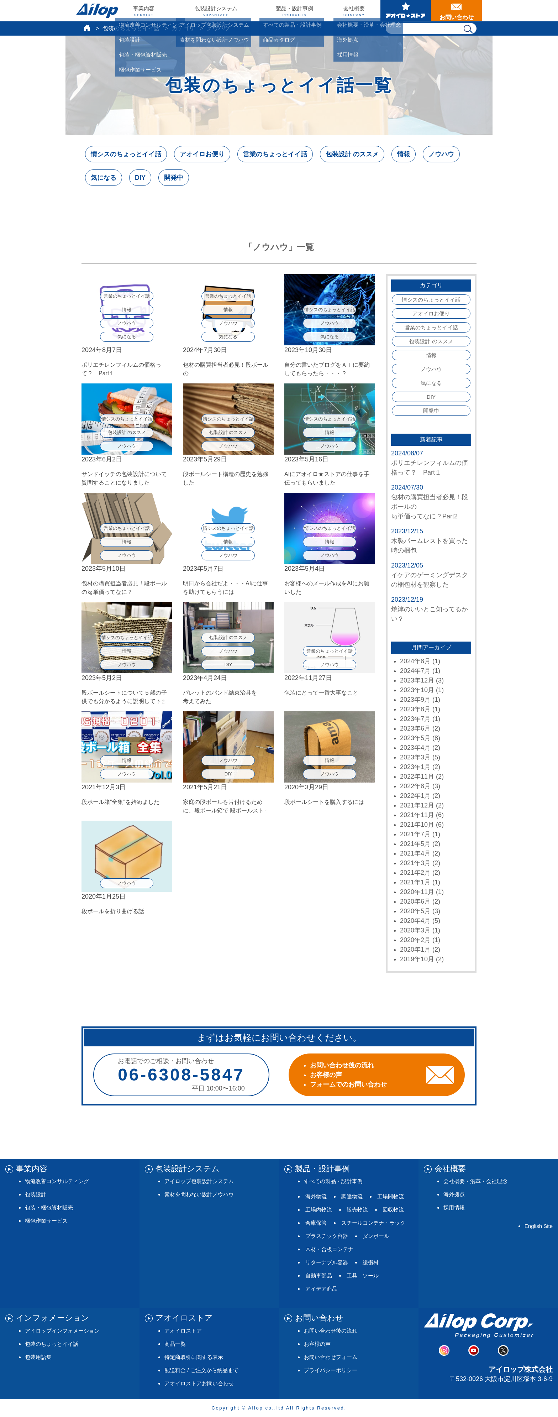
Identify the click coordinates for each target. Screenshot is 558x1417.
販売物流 (357, 1210)
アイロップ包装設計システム (199, 1181)
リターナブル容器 (326, 1262)
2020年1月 (415, 949)
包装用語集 (38, 1357)
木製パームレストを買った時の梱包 (429, 545)
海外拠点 (454, 1194)
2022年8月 (415, 786)
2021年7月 (415, 834)
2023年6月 (415, 728)
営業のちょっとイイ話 (275, 154)
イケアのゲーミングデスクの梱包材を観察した (429, 579)
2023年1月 (415, 766)
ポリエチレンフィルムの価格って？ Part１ (429, 467)
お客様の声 (317, 1344)
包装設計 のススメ (352, 154)
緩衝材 (371, 1262)
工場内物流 (318, 1210)
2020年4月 (415, 920)
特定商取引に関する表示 (193, 1357)
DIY (140, 177)
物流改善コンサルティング (57, 1181)
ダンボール (376, 1236)
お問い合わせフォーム (330, 1357)
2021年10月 (417, 824)
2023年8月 (415, 709)
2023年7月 (415, 718)
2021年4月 (415, 853)
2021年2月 (415, 872)
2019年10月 (417, 959)
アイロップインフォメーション (62, 1331)
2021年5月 (415, 843)
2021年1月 (415, 882)
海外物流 (316, 1196)
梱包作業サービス (46, 1221)
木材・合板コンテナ (329, 1249)
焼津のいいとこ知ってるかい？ (429, 614)
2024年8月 (415, 661)
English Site (539, 1226)
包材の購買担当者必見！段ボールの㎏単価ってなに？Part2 (429, 506)
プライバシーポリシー (330, 1370)
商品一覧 (175, 1344)
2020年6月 (415, 901)
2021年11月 (417, 815)
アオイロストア (183, 1331)
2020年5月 (415, 911)
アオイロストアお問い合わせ (199, 1383)
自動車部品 (318, 1275)
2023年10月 (417, 690)
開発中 (173, 177)
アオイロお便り (202, 154)
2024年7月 (415, 670)
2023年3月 (415, 757)
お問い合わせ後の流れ (330, 1331)
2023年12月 (417, 680)
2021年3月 (415, 863)
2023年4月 (415, 747)
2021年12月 (417, 805)
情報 (403, 154)
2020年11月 (417, 891)
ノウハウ (441, 154)
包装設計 (35, 1194)
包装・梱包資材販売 (49, 1207)
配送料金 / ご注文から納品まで (201, 1370)
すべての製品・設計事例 (333, 1181)
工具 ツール (363, 1275)
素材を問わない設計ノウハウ (199, 1194)
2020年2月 (415, 939)
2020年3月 (415, 930)
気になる (103, 177)
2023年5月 (415, 738)
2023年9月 (415, 699)
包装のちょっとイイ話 (130, 28)
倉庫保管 (316, 1223)
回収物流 (393, 1210)
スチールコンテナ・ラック (373, 1223)
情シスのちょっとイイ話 (126, 154)
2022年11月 (417, 776)
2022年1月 (415, 795)
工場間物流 (390, 1196)
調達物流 (352, 1196)
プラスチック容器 (326, 1236)
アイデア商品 (321, 1289)
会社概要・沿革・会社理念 (475, 1181)
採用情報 (454, 1207)
